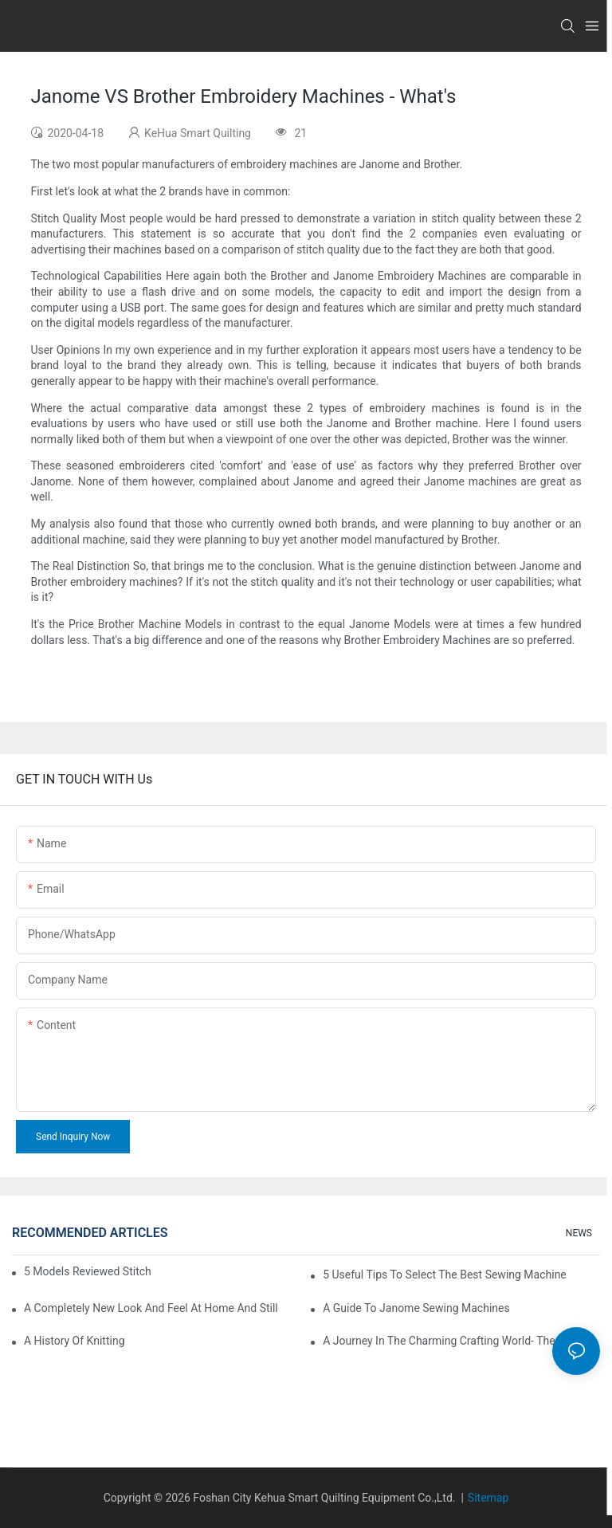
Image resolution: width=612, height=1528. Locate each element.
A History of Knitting (74, 1340)
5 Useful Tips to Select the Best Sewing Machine (445, 1274)
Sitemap (488, 1497)
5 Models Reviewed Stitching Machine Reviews (87, 1271)
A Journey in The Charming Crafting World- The (439, 1340)
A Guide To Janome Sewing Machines (416, 1308)
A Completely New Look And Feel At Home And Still (151, 1308)
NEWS (579, 1233)
